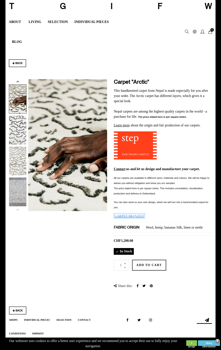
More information (208, 344)
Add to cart (154, 265)
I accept (191, 344)
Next (18, 81)
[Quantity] (121, 265)
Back (17, 63)
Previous (18, 209)
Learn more (122, 125)
